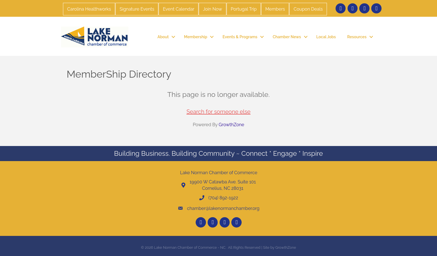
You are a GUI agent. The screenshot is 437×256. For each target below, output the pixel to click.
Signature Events (137, 9)
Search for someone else (218, 111)
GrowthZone (231, 124)
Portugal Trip (244, 9)
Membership (195, 37)
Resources (356, 37)
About (163, 37)
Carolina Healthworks (89, 9)
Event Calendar (178, 9)
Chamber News (287, 37)
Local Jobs (326, 37)
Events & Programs (239, 37)
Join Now (212, 9)
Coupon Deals (307, 9)
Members (275, 9)
